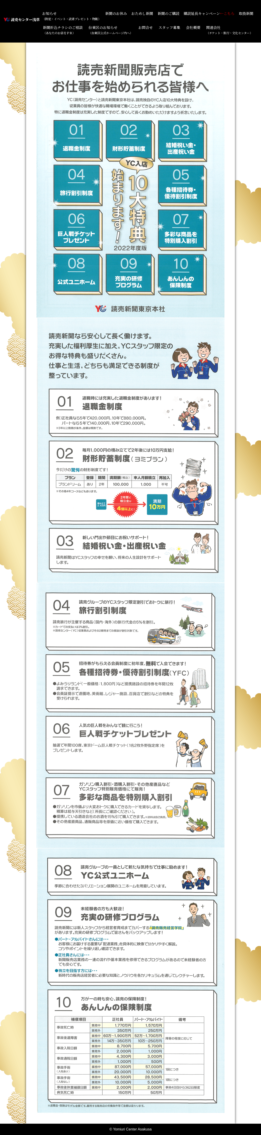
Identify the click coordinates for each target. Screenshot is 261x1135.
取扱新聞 (246, 13)
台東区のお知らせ (110, 30)
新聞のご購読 (168, 13)
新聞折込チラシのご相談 (63, 30)
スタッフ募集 (169, 27)
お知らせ (71, 16)
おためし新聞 (142, 13)
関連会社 (229, 30)
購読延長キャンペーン (209, 13)
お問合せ (145, 27)
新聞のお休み (116, 13)
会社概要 (193, 27)
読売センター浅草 (25, 19)
